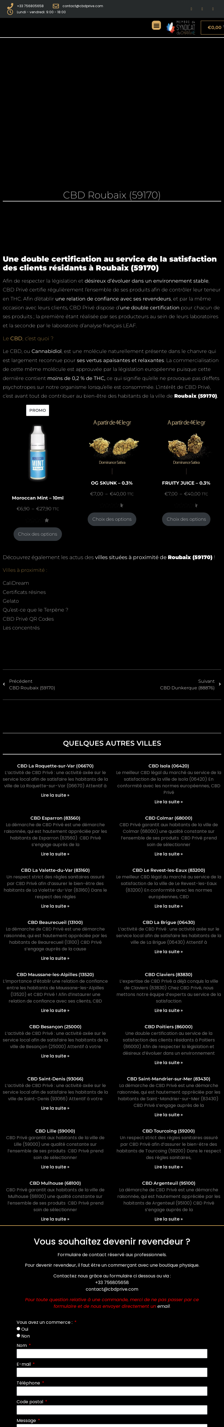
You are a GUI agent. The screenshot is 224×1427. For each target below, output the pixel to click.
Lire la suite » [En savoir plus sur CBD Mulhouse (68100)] (55, 1219)
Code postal (30, 1402)
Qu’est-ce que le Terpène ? (35, 610)
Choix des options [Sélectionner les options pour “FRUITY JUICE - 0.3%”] (186, 519)
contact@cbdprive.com (112, 1289)
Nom (22, 1345)
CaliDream (16, 583)
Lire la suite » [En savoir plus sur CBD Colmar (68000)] (169, 854)
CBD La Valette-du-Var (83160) (55, 870)
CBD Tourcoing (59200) (168, 1131)
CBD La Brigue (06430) (169, 922)
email (163, 1306)
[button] (156, 25)
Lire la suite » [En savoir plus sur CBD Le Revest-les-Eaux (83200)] (169, 906)
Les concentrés (21, 628)
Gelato (11, 601)
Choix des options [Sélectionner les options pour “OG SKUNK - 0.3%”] (112, 519)
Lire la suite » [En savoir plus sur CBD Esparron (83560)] (55, 854)
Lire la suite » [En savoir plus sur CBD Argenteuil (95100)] (169, 1219)
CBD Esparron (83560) (55, 818)
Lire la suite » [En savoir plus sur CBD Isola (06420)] (169, 802)
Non (25, 1336)
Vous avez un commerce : (45, 1322)
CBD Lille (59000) (55, 1131)
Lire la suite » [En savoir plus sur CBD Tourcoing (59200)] (169, 1167)
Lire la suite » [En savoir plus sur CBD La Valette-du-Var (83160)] (55, 906)
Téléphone (29, 1383)
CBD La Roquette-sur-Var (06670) (55, 766)
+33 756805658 (112, 1282)
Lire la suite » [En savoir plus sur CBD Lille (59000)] (55, 1167)
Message (27, 1420)
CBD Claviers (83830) (168, 974)
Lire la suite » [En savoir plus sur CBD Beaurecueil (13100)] (55, 958)
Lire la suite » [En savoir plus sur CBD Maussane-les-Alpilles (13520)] (55, 1010)
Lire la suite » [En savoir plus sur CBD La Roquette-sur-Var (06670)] (55, 795)
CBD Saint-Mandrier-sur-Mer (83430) (168, 1078)
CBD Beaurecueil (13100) (55, 922)
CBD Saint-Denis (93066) (55, 1078)
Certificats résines (24, 592)
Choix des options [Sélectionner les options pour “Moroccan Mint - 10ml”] (37, 534)
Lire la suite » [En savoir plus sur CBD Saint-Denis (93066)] (55, 1108)
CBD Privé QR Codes (28, 619)
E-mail (24, 1364)
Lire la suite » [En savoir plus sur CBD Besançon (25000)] (55, 1056)
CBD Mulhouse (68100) (55, 1183)
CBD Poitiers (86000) (169, 1026)
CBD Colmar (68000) (168, 818)
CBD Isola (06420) (169, 766)
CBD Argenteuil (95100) (169, 1183)
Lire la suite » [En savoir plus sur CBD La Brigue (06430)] (169, 951)
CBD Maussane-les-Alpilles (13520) (55, 974)
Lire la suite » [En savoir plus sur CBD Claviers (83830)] (169, 1010)
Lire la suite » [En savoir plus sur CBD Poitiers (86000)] (169, 1062)
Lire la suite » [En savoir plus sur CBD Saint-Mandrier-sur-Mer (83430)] (169, 1115)
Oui (24, 1329)
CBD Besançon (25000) (55, 1026)
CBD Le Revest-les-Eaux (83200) (168, 870)
